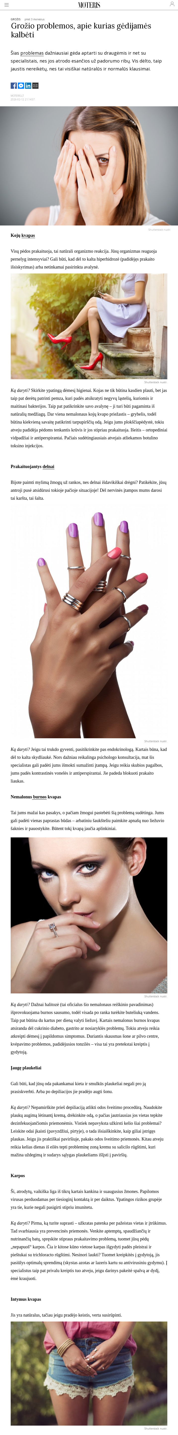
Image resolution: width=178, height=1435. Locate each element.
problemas (32, 53)
